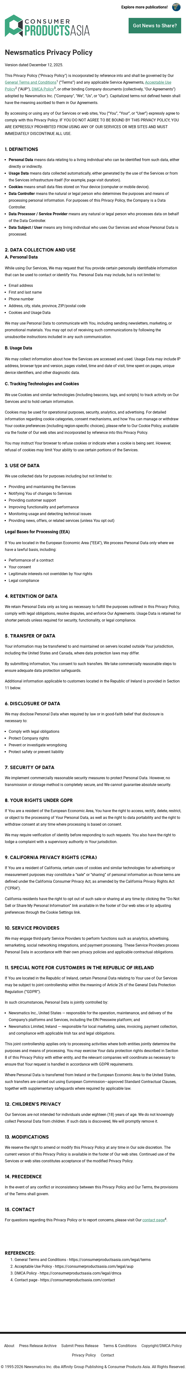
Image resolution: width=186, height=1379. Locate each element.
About (9, 1345)
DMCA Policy (43, 89)
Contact (107, 1355)
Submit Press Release (79, 1345)
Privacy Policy (84, 1355)
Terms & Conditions (120, 1345)
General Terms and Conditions (30, 82)
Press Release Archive (37, 1345)
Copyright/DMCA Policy (161, 1345)
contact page (153, 1220)
